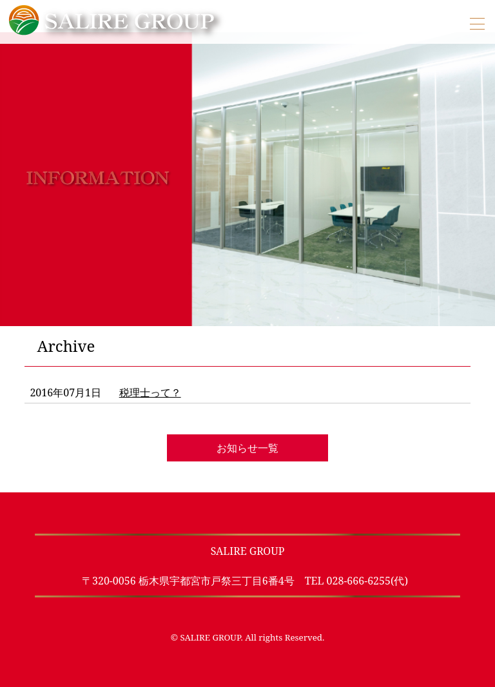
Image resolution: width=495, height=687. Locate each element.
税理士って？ (150, 392)
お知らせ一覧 (247, 448)
